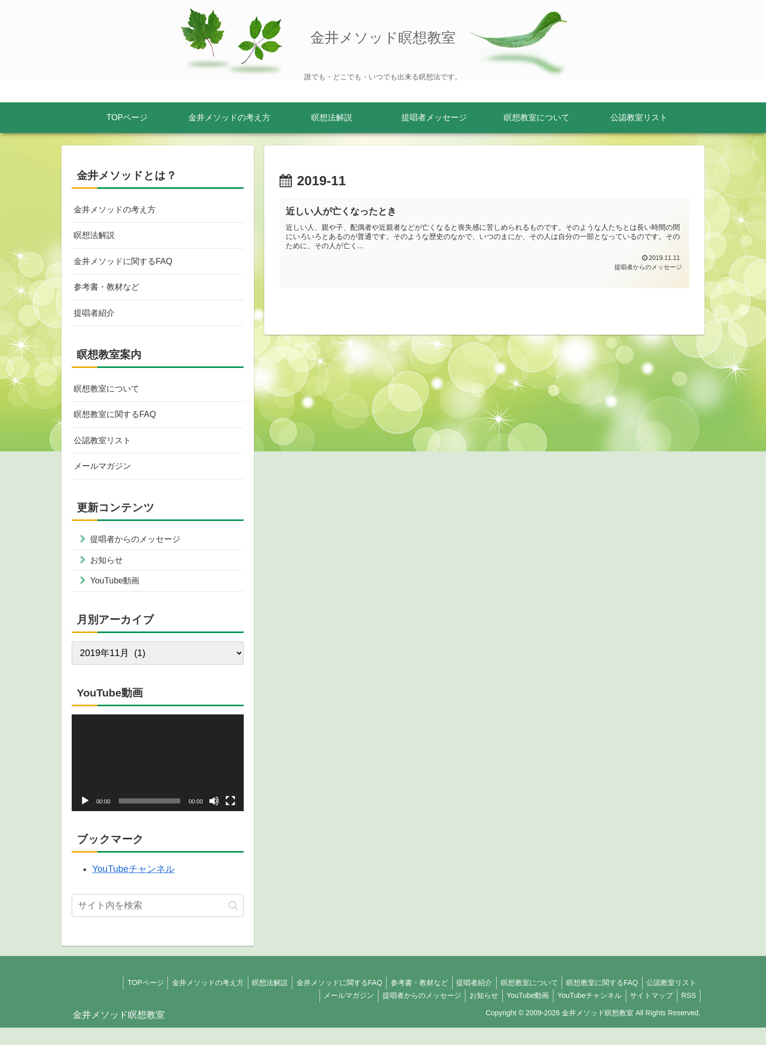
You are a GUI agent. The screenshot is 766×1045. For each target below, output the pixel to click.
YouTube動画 (519, 1013)
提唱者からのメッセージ (408, 1013)
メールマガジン (106, 478)
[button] (233, 923)
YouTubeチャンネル (133, 887)
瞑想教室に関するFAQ (120, 424)
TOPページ (125, 1000)
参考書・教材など (110, 292)
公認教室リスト (106, 451)
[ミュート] (214, 819)
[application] (158, 780)
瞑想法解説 (97, 237)
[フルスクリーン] (230, 819)
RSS (687, 1013)
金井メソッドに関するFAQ (129, 265)
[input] (158, 923)
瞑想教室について (110, 396)
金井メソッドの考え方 (120, 210)
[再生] (85, 819)
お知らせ (473, 1013)
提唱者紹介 (97, 319)
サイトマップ (647, 1013)
